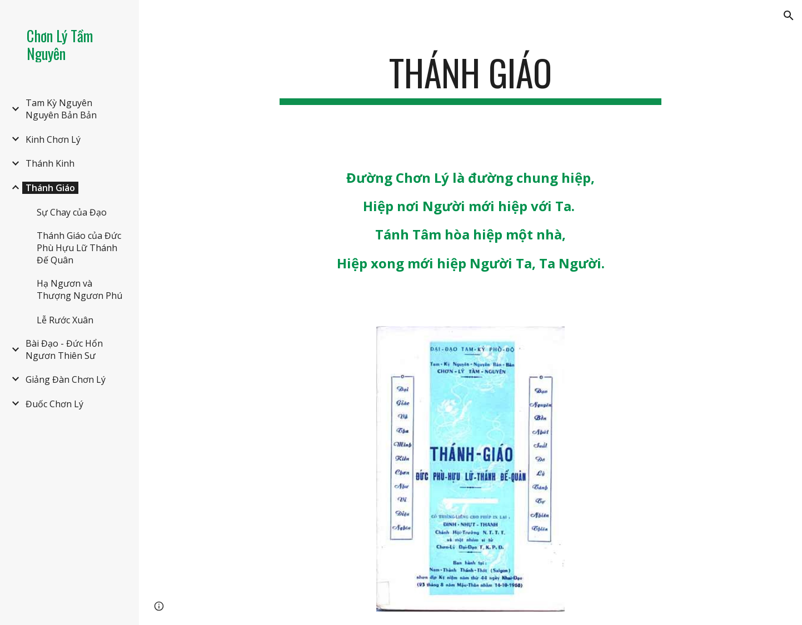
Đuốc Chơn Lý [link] (54, 404)
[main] (470, 78)
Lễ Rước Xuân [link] (65, 320)
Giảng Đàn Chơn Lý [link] (66, 379)
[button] (788, 15)
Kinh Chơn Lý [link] (53, 139)
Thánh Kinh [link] (50, 163)
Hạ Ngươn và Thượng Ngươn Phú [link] (79, 289)
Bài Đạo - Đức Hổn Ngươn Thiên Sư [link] (64, 349)
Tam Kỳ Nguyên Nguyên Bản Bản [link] (61, 109)
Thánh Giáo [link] (50, 188)
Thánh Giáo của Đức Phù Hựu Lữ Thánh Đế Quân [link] (79, 247)
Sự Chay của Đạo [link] (72, 212)
